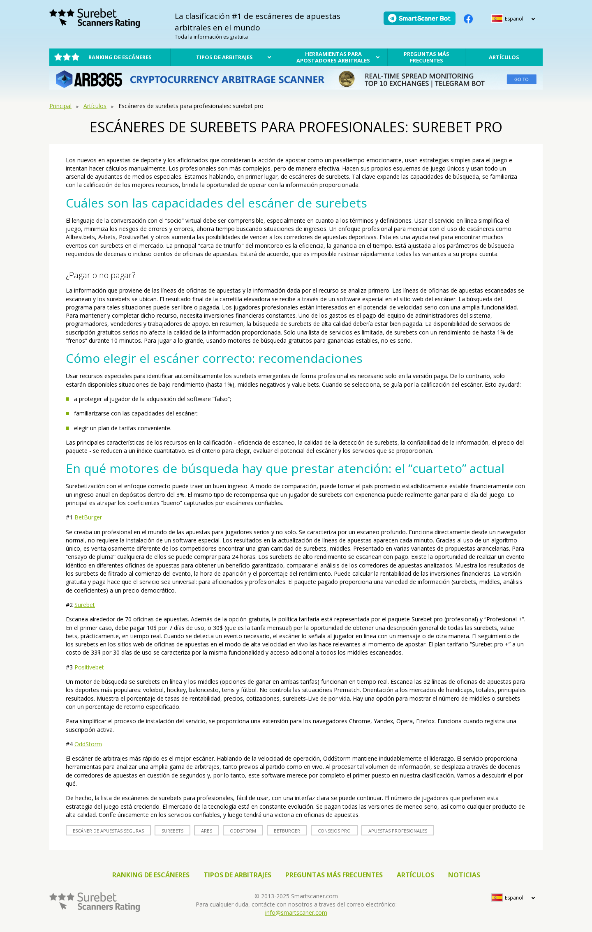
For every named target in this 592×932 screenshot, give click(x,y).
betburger (287, 831)
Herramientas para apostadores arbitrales (333, 57)
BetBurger (88, 517)
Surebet (84, 605)
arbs (206, 831)
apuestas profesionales (397, 831)
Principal (60, 106)
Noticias (464, 874)
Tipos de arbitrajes (224, 57)
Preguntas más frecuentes (426, 57)
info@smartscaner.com (296, 912)
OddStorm (88, 744)
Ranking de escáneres (120, 57)
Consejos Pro (334, 831)
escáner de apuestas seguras (108, 831)
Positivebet (89, 667)
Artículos (504, 57)
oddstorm (243, 831)
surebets (172, 831)
